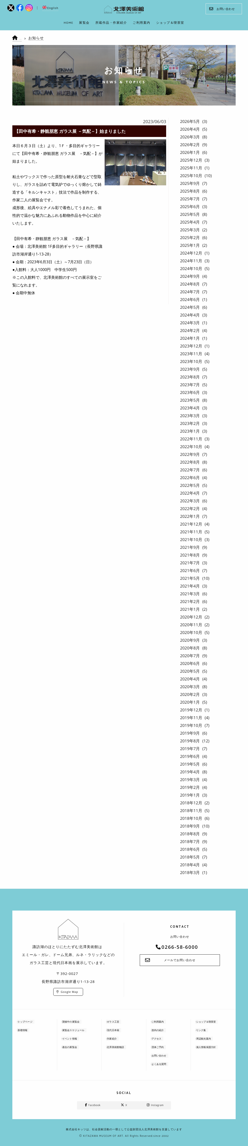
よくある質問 (164, 1064)
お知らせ (40, 37)
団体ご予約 (162, 1047)
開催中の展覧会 (76, 1022)
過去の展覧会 (74, 1047)
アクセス (161, 1039)
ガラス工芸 (117, 1022)
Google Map (69, 992)
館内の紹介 (162, 1030)
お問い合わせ (222, 8)
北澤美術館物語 (121, 1047)
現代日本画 (117, 1030)
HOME (23, 38)
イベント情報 (74, 1039)
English (50, 8)
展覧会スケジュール (79, 1030)
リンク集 (205, 1030)
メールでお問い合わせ (180, 960)
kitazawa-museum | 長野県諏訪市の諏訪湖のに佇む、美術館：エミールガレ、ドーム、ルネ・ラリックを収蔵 (124, 10)
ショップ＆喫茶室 (211, 1022)
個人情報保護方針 (211, 1047)
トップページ (30, 1022)
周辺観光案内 (208, 1039)
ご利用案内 (162, 1022)
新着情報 (27, 1030)
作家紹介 (116, 1039)
